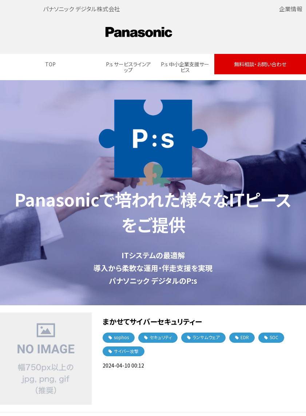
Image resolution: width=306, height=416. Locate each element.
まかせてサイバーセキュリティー (152, 321)
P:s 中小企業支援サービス (185, 67)
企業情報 (290, 8)
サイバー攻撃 (126, 351)
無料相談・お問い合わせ (260, 64)
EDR (245, 337)
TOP (50, 64)
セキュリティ (161, 337)
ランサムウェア (206, 337)
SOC (274, 337)
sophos (121, 337)
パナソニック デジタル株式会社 (81, 8)
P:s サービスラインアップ (128, 67)
